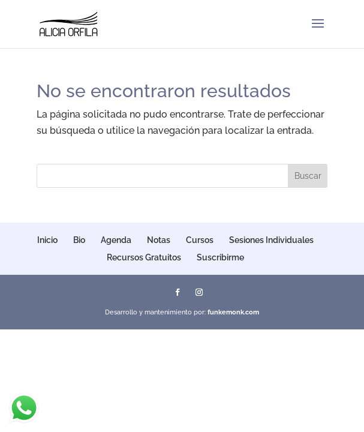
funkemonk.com (233, 312)
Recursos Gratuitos (144, 257)
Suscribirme (220, 257)
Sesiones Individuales (271, 240)
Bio (79, 240)
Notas (158, 240)
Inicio (47, 240)
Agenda (116, 240)
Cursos (199, 240)
